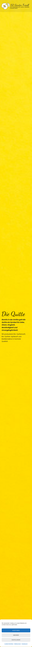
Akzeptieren (16, 633)
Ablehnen (16, 638)
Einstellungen (16, 642)
